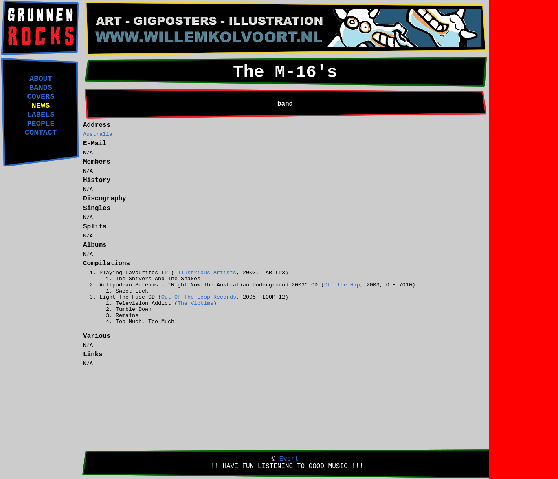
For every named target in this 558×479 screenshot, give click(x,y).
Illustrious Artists (205, 273)
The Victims (195, 303)
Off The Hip (342, 285)
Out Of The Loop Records (198, 297)
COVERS (40, 96)
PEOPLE (40, 123)
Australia (97, 134)
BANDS (40, 87)
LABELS (40, 114)
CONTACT (41, 132)
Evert (289, 459)
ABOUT (40, 78)
